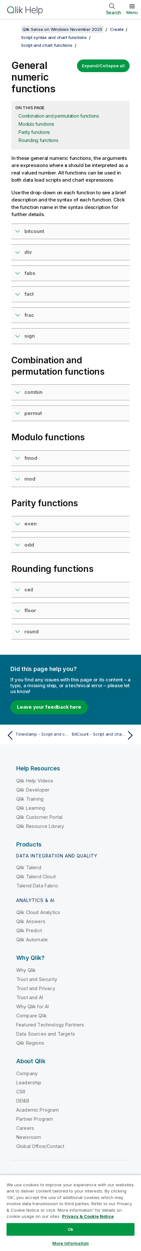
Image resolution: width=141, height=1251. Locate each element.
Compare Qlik (31, 1015)
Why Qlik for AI (32, 1006)
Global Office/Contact (40, 1146)
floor (30, 610)
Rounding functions (38, 140)
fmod (30, 458)
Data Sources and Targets (45, 1034)
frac (29, 315)
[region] (70, 1213)
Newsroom (28, 1137)
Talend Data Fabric (37, 885)
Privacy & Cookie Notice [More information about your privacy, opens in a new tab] (88, 1216)
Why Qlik (26, 970)
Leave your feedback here (49, 707)
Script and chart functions (46, 45)
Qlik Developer (32, 790)
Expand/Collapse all (103, 65)
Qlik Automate (32, 939)
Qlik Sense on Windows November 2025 (62, 29)
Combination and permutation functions (59, 116)
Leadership (29, 1082)
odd (29, 545)
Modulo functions (36, 124)
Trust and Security (36, 979)
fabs (29, 273)
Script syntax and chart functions (54, 37)
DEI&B (22, 1100)
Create (117, 29)
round (31, 631)
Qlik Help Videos (35, 780)
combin (33, 392)
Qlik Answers (30, 921)
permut (33, 413)
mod (29, 479)
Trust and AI (29, 997)
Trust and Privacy (35, 988)
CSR (20, 1091)
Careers (25, 1128)
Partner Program (34, 1119)
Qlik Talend (28, 867)
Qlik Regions (30, 1043)
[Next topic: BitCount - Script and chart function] (104, 735)
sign (29, 336)
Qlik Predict (29, 930)
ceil (28, 590)
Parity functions (34, 132)
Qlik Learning (30, 808)
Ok (70, 1229)
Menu (132, 12)
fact (29, 294)
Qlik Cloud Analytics (38, 912)
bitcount (34, 231)
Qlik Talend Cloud (36, 876)
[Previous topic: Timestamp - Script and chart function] (37, 735)
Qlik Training (30, 799)
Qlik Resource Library (40, 826)
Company (27, 1073)
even (30, 524)
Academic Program (37, 1110)
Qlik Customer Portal (39, 817)
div (28, 252)
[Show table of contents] (13, 29)
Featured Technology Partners (50, 1024)
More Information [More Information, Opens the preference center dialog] (70, 1243)
